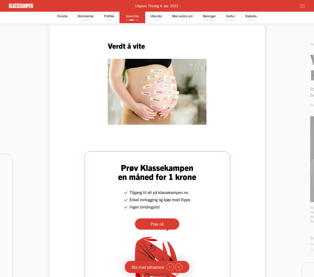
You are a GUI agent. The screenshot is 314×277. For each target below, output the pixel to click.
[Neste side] (178, 267)
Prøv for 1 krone (278, 6)
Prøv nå (157, 223)
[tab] (61, 17)
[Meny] (302, 6)
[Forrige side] (170, 267)
